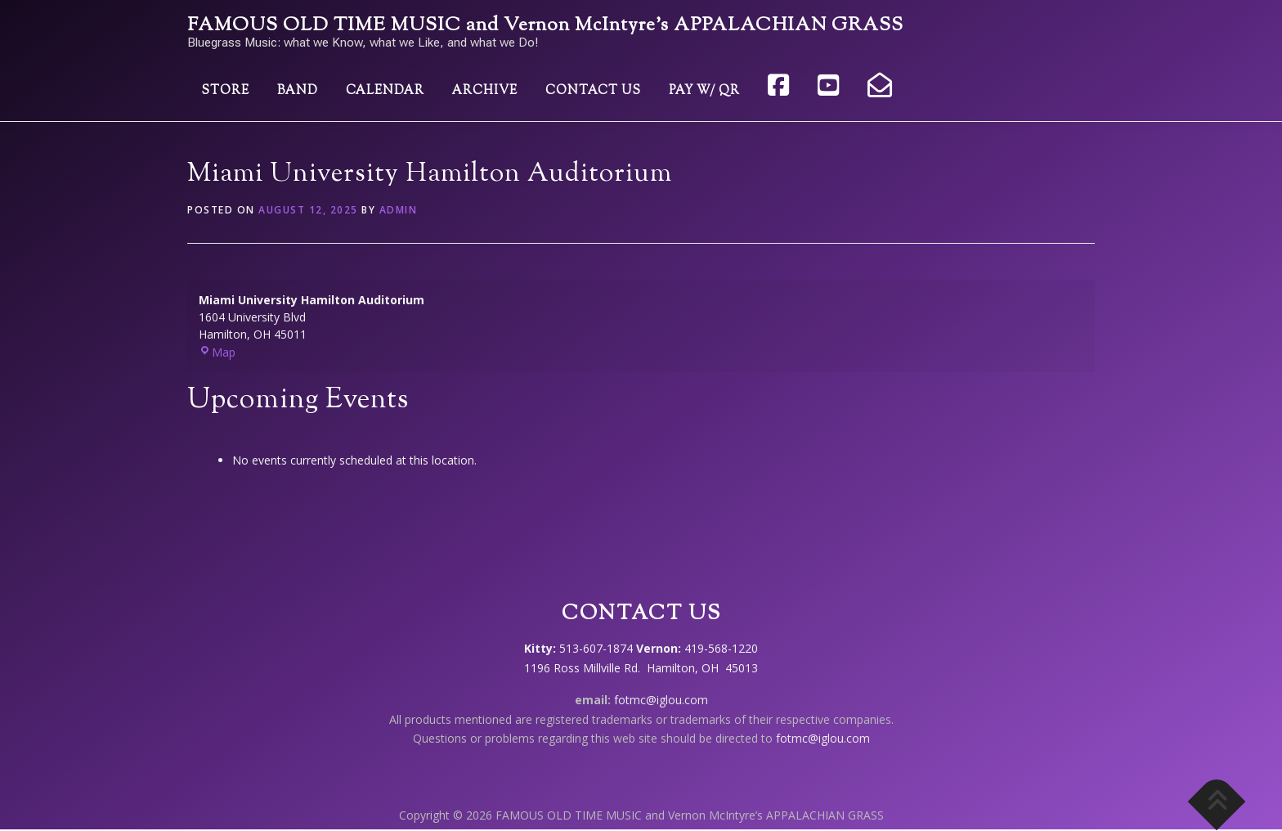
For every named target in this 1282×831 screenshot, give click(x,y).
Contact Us (593, 91)
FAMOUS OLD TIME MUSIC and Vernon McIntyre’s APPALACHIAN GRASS (545, 25)
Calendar (385, 91)
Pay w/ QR (704, 91)
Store (225, 91)
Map (217, 352)
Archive (485, 91)
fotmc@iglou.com (661, 699)
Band (297, 91)
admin (398, 210)
